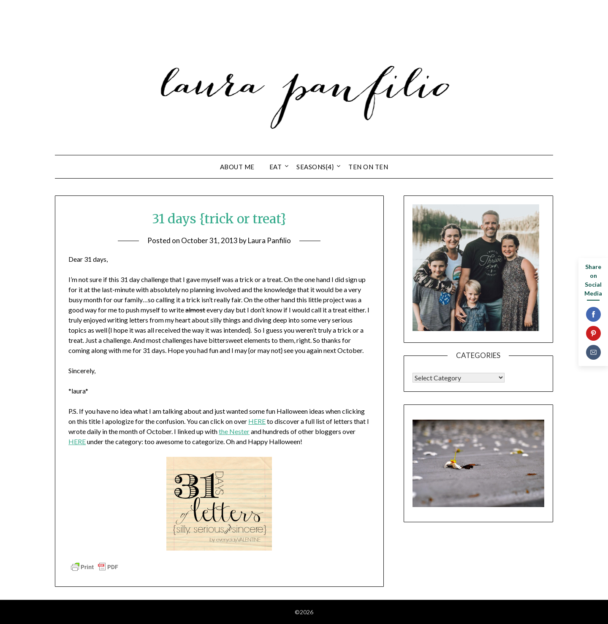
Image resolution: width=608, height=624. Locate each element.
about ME (237, 167)
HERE (257, 421)
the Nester (234, 431)
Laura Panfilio (269, 240)
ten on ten (368, 167)
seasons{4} (315, 167)
